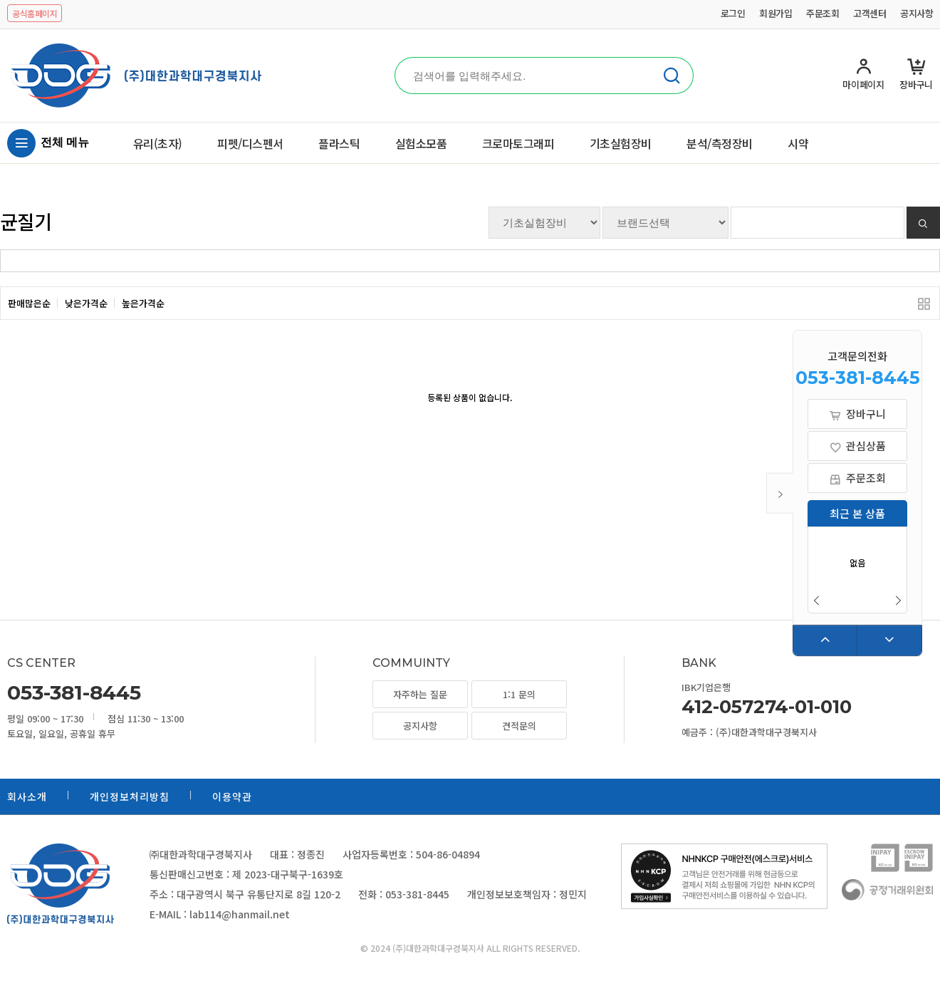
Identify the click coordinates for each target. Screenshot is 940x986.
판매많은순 (29, 303)
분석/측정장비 (719, 143)
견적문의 (519, 725)
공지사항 (916, 14)
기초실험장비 (621, 143)
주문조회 (822, 14)
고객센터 (869, 14)
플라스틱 (339, 143)
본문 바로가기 (0, 0)
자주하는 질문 (420, 694)
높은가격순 (143, 303)
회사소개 (27, 796)
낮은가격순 (86, 303)
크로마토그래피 (518, 143)
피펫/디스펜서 (250, 143)
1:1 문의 (519, 694)
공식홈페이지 (34, 13)
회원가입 (775, 14)
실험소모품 (421, 143)
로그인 (733, 14)
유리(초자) (157, 143)
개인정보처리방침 (129, 796)
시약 (798, 143)
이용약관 (232, 796)
